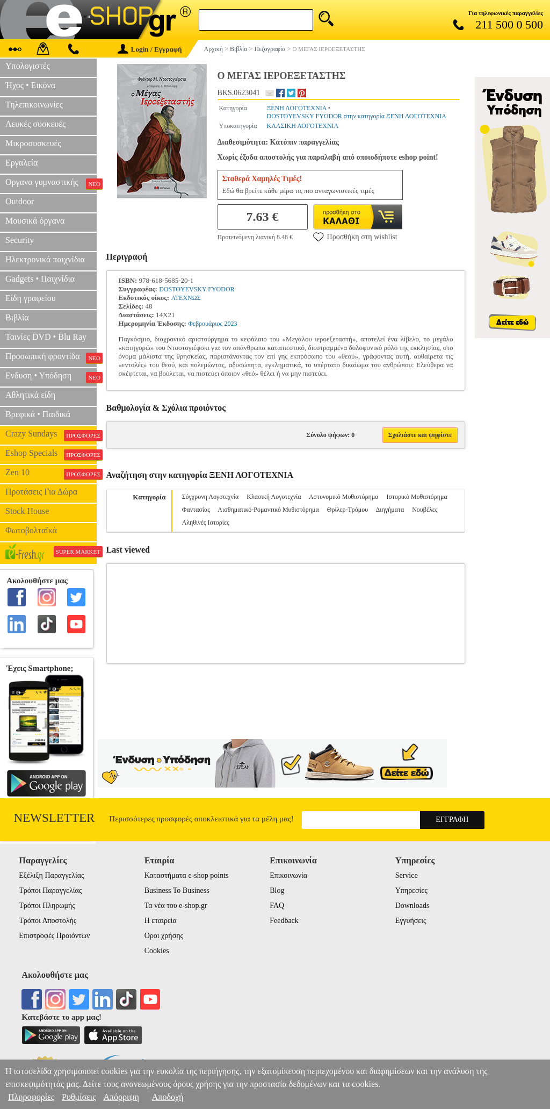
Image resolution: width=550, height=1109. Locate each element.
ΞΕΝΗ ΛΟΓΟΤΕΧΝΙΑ (296, 108)
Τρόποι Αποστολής (47, 921)
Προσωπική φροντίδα (51, 357)
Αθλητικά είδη (30, 394)
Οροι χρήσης (163, 936)
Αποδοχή (168, 1096)
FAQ (277, 905)
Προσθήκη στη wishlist (355, 236)
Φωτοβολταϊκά (31, 530)
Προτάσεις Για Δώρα (41, 491)
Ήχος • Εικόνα (30, 85)
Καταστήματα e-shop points (186, 875)
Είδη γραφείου (30, 298)
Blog (277, 890)
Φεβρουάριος (205, 323)
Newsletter (54, 818)
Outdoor (19, 201)
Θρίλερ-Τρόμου (347, 509)
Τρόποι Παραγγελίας (50, 890)
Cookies (156, 951)
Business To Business (176, 890)
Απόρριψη (121, 1096)
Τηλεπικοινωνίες (34, 104)
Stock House (27, 511)
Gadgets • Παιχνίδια (40, 278)
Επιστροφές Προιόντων (54, 936)
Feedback (284, 921)
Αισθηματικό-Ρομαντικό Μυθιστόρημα (268, 509)
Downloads (412, 905)
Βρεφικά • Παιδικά (37, 414)
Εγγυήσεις (410, 921)
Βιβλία (17, 317)
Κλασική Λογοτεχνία (274, 496)
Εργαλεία (21, 162)
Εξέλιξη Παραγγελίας (51, 875)
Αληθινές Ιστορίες (205, 522)
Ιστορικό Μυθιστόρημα (417, 496)
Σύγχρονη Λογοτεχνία (210, 496)
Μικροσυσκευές (33, 143)
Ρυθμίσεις (79, 1096)
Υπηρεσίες (411, 890)
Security (19, 240)
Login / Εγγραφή (150, 49)
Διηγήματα (390, 509)
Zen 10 (51, 474)
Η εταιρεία (160, 921)
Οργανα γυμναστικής (51, 183)
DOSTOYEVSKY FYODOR (196, 289)
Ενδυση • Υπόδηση (51, 377)
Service (406, 875)
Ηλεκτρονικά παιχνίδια (45, 259)
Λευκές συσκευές (35, 123)
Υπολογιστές (27, 65)
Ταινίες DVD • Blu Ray (45, 336)
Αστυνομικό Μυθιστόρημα (344, 496)
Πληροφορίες (31, 1096)
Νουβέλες (424, 509)
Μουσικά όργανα (34, 220)
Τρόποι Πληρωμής (47, 905)
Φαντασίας (196, 509)
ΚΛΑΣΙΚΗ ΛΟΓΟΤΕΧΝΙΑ (302, 126)
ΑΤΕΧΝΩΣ (185, 298)
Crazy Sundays (51, 435)
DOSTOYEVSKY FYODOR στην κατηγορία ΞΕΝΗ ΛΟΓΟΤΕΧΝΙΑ (356, 116)
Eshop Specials (51, 454)
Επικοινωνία (288, 875)
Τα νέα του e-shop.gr (175, 905)
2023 (231, 323)
